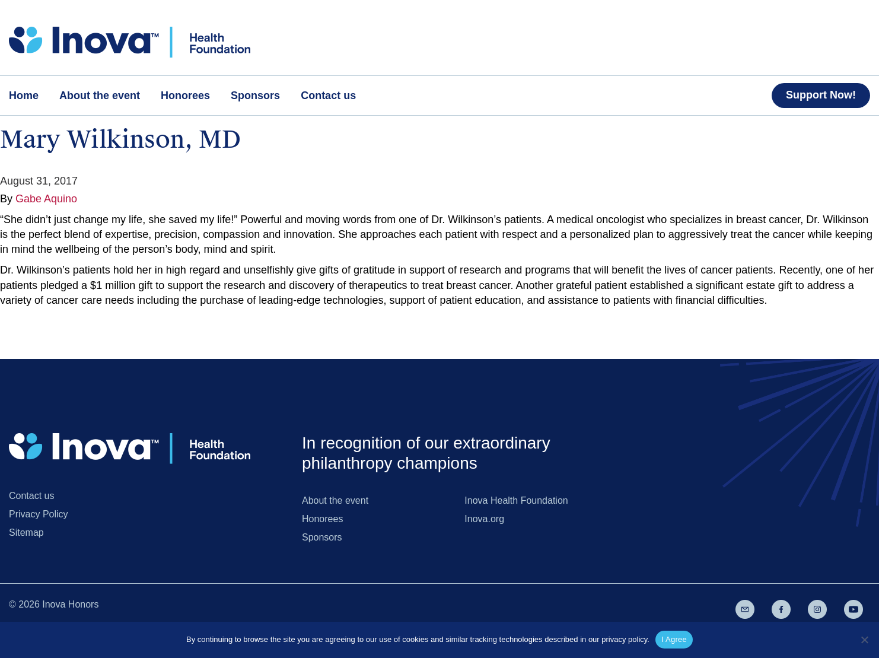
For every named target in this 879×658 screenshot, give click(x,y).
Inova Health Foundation (516, 500)
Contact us (31, 496)
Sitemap (26, 532)
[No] (864, 640)
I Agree (674, 639)
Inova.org (484, 519)
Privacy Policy (38, 514)
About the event (335, 500)
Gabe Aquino (46, 199)
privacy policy (624, 639)
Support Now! (821, 95)
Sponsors (322, 537)
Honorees (322, 519)
